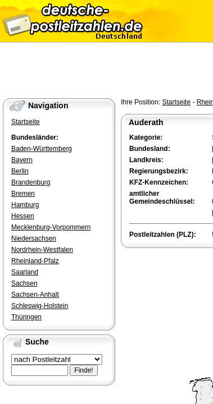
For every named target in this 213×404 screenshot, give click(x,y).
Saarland (24, 272)
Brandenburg (30, 182)
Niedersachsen (33, 238)
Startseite (176, 102)
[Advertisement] (167, 291)
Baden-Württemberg (41, 149)
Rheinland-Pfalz (35, 261)
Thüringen (26, 317)
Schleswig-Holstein (39, 306)
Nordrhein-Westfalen (42, 250)
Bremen (23, 194)
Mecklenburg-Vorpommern (50, 227)
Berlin (20, 171)
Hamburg (25, 205)
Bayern (22, 160)
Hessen (22, 216)
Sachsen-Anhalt (35, 295)
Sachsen (24, 283)
